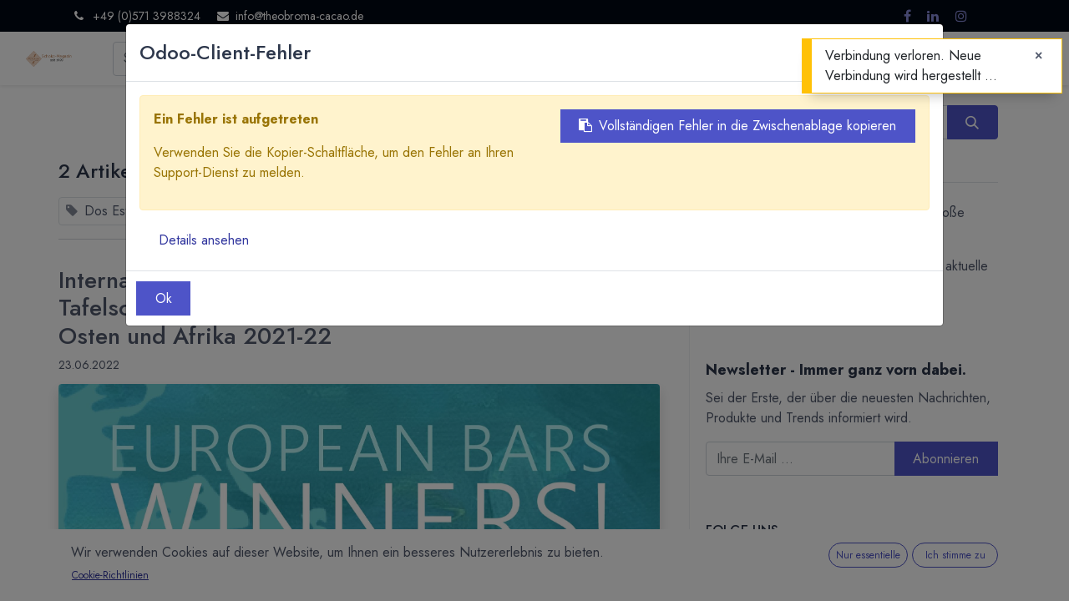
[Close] (1038, 56)
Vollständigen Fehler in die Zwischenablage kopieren (737, 125)
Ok (163, 298)
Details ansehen (204, 240)
